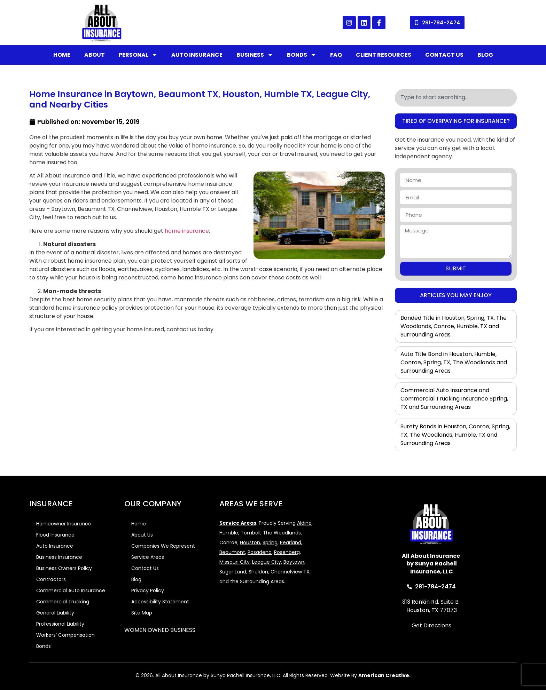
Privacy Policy (147, 590)
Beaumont (232, 552)
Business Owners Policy (64, 568)
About (94, 55)
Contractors (51, 579)
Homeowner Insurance (63, 523)
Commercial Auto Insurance (70, 590)
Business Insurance (59, 557)
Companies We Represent (163, 545)
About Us (142, 534)
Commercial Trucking (62, 601)
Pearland (290, 542)
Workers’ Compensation (65, 635)
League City (266, 561)
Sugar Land (232, 571)
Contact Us (444, 55)
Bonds (301, 55)
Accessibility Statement (160, 601)
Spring (270, 542)
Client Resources (383, 55)
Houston (250, 542)
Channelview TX (290, 571)
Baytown (293, 561)
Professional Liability (60, 623)
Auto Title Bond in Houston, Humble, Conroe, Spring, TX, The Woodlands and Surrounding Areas (453, 362)
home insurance (187, 231)
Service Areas (147, 557)
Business (254, 55)
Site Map (141, 612)
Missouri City (234, 561)
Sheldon (258, 571)
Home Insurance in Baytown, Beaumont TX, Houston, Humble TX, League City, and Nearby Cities (199, 99)
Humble (228, 532)
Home (61, 55)
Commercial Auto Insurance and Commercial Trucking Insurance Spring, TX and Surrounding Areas (454, 398)
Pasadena (260, 552)
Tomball (250, 532)
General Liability (55, 612)
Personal (138, 55)
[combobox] (456, 97)
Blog (485, 55)
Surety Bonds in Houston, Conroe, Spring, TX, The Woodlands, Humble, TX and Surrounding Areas (455, 434)
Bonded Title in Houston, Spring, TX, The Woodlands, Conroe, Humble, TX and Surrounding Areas (453, 326)
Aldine (304, 523)
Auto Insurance (197, 55)
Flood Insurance (55, 534)
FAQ (336, 55)
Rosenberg (287, 552)
